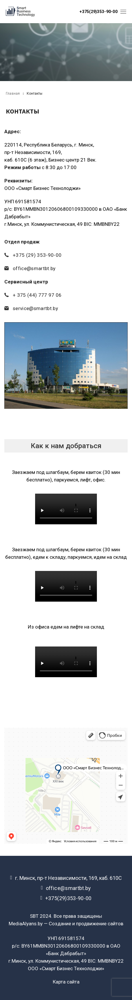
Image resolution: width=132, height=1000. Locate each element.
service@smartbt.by (35, 308)
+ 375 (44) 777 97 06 (37, 295)
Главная (13, 93)
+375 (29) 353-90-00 (37, 255)
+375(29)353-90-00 (98, 11)
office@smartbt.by (34, 268)
